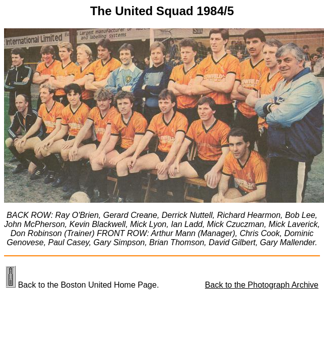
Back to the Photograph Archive (261, 285)
